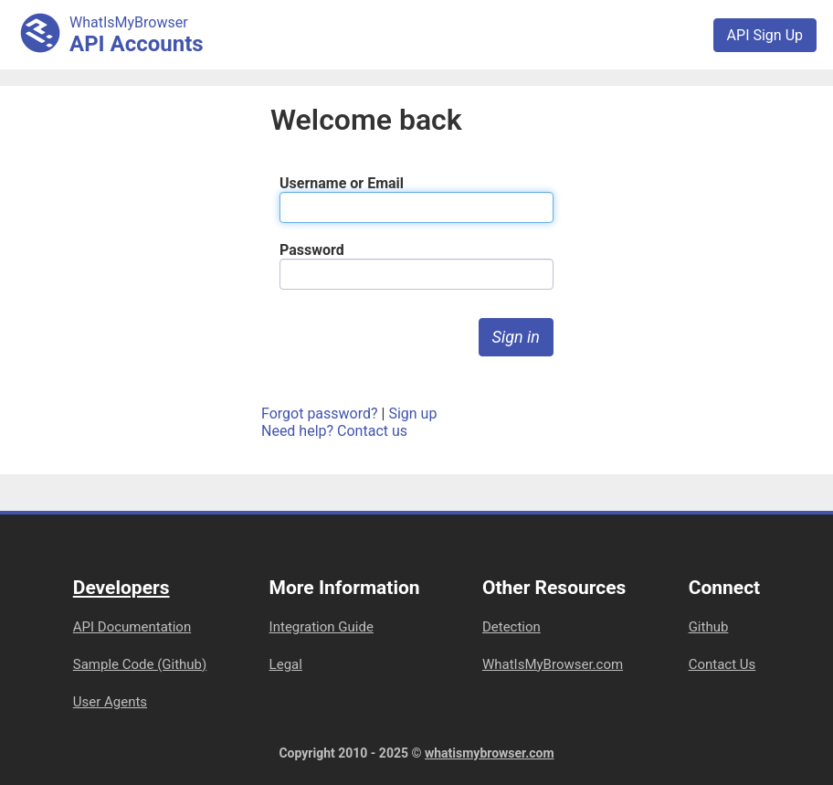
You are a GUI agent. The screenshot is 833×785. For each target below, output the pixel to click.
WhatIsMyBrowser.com (552, 664)
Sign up (412, 413)
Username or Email (341, 183)
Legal (285, 664)
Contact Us (722, 664)
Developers (121, 588)
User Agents (110, 702)
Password (311, 250)
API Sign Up (765, 35)
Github (709, 627)
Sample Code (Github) (140, 664)
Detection (511, 627)
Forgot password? (319, 413)
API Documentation (132, 627)
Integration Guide (321, 627)
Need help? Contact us (334, 431)
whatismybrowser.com (489, 753)
